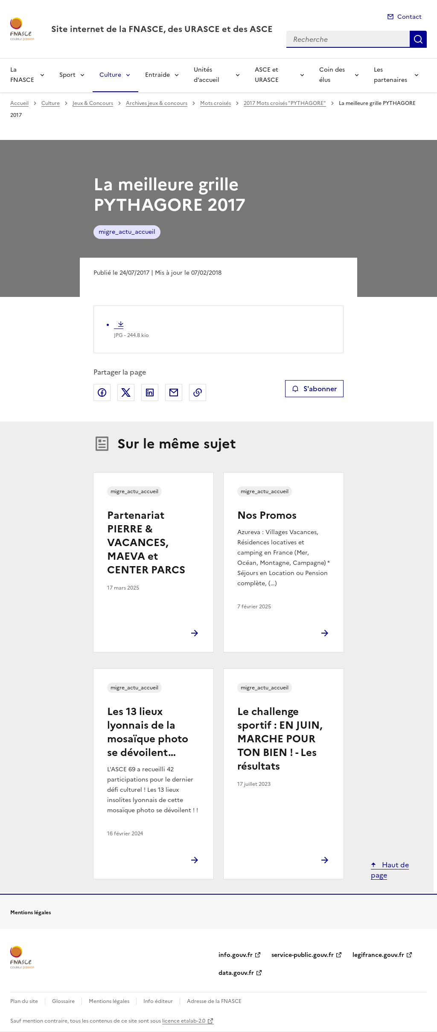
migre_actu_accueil (127, 231)
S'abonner (314, 389)
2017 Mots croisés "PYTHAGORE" (285, 103)
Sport (67, 74)
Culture (110, 74)
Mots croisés (215, 103)
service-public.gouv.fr (302, 955)
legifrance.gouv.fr (378, 955)
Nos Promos (267, 515)
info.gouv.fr (235, 955)
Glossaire (63, 1001)
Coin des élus (332, 74)
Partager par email (173, 392)
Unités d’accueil (206, 74)
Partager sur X (125, 392)
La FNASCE (22, 74)
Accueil (19, 103)
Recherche (418, 39)
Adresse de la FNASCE (214, 1001)
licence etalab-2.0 (183, 1021)
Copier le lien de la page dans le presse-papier (197, 392)
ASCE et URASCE (267, 74)
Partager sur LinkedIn (149, 392)
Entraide (157, 74)
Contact (409, 16)
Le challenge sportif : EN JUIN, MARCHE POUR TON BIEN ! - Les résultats (279, 739)
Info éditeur (158, 1001)
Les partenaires (390, 74)
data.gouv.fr (236, 972)
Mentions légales (109, 1001)
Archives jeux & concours (156, 103)
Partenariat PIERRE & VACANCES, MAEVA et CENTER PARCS (146, 543)
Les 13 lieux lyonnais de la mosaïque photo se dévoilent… (147, 732)
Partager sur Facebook (102, 392)
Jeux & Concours (93, 103)
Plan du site (24, 1001)
